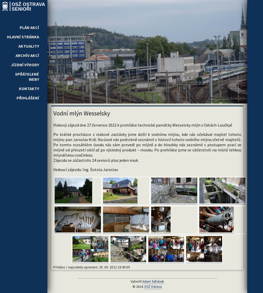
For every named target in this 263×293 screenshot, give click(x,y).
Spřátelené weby (27, 76)
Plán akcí (29, 27)
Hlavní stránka (23, 36)
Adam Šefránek (153, 281)
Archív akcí (27, 55)
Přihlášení (28, 97)
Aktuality (28, 46)
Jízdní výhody (25, 64)
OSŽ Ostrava (153, 286)
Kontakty (29, 88)
